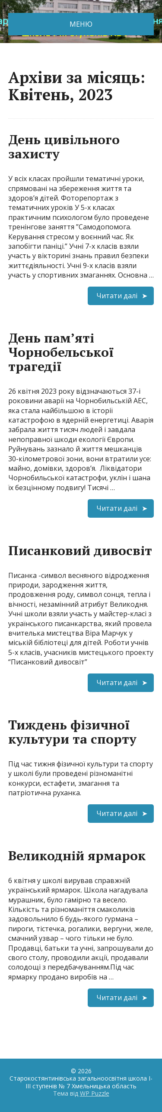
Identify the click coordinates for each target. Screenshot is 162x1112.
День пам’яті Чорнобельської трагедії (61, 352)
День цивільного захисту (64, 146)
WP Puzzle (94, 1093)
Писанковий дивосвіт (80, 550)
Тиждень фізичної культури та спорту (72, 732)
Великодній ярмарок (77, 855)
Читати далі (116, 295)
